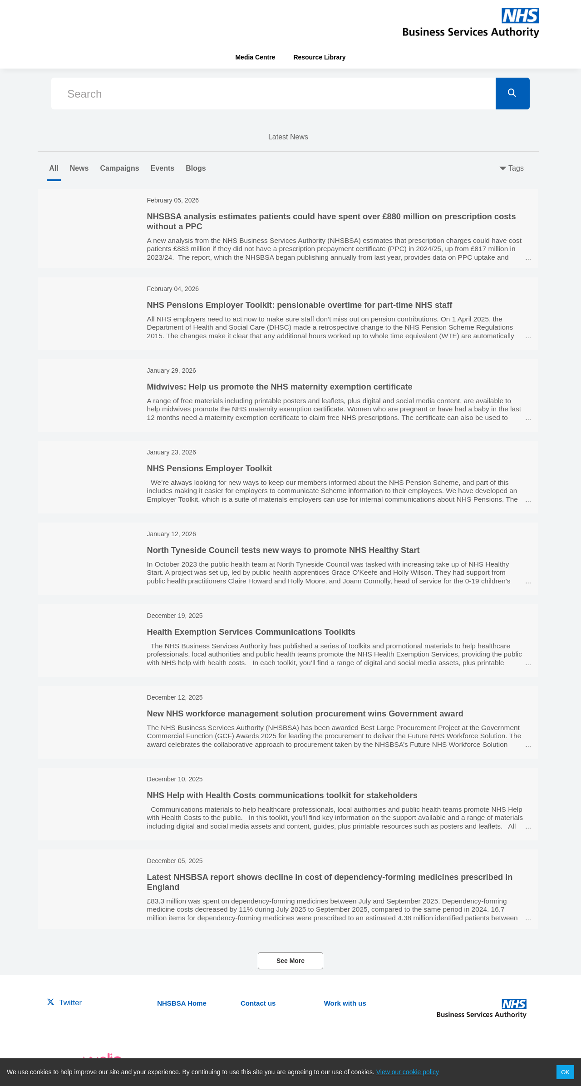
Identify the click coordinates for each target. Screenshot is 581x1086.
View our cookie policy (407, 1072)
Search (84, 94)
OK (565, 1072)
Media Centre (255, 57)
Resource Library (319, 57)
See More (290, 960)
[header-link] (471, 23)
